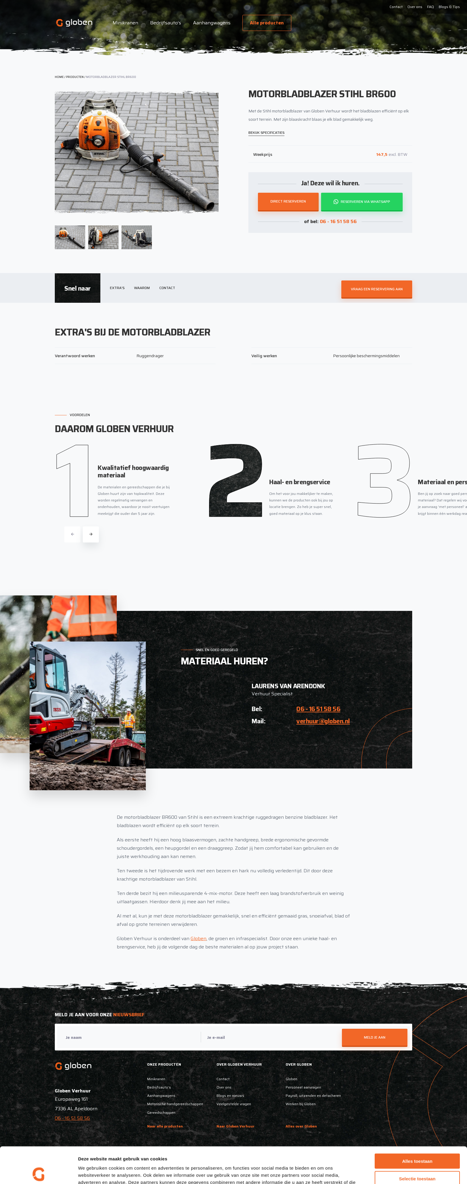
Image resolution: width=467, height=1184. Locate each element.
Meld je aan (374, 1037)
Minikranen (125, 22)
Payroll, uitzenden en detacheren (313, 1095)
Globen (198, 938)
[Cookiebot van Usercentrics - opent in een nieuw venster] (39, 1172)
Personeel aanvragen (303, 1087)
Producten (75, 77)
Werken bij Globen (301, 1104)
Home (59, 77)
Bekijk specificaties (266, 132)
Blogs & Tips (449, 7)
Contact (396, 7)
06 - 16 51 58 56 (338, 221)
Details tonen (322, 1172)
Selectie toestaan (417, 1142)
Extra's (117, 288)
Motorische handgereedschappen (175, 1104)
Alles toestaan (417, 1124)
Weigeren (417, 1159)
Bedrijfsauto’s (165, 22)
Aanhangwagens (212, 22)
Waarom (142, 288)
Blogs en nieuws (230, 1095)
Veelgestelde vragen (234, 1104)
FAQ (430, 7)
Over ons (414, 7)
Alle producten (267, 22)
